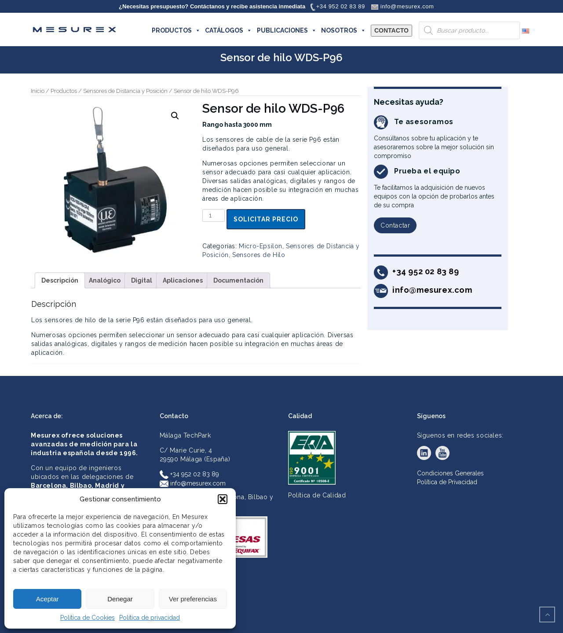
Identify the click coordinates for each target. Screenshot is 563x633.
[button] (222, 499)
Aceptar (47, 599)
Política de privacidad (149, 617)
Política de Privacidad (447, 482)
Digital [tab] (141, 280)
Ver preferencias (193, 599)
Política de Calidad (317, 495)
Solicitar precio (266, 219)
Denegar (120, 599)
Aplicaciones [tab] (183, 280)
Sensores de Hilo (258, 254)
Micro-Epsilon (260, 246)
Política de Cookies (87, 617)
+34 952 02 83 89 (189, 474)
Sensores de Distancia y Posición (125, 91)
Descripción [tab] (59, 280)
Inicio (37, 91)
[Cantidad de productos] (213, 215)
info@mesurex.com (193, 483)
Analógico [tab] (105, 280)
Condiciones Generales (450, 473)
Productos (64, 91)
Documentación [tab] (238, 280)
